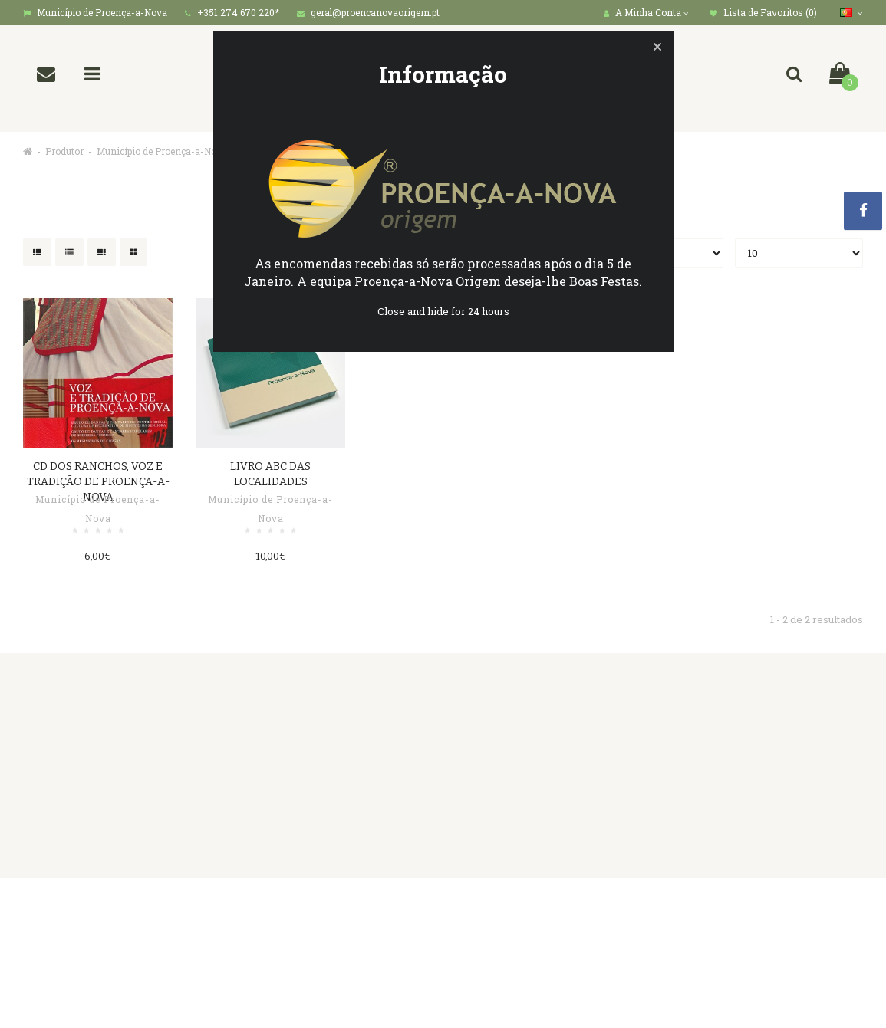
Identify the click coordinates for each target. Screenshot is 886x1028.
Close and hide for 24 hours (443, 311)
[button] (657, 47)
